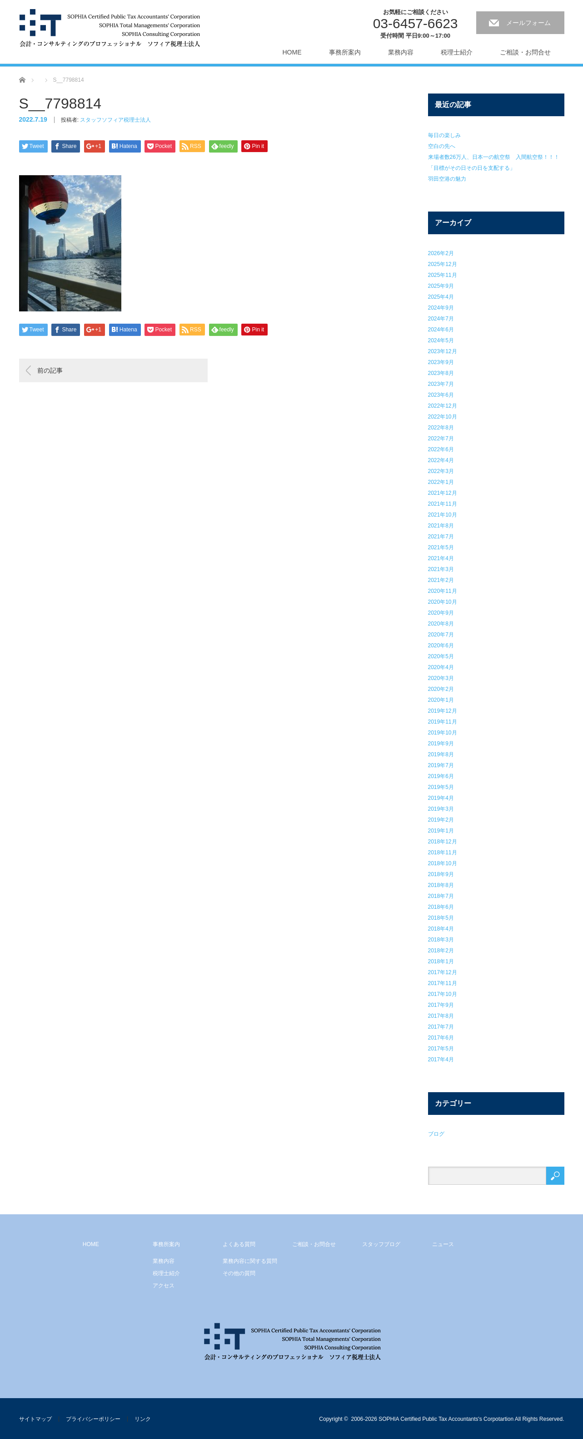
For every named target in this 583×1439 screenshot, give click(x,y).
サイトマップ (35, 1419)
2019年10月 (442, 732)
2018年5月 (441, 918)
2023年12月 (442, 351)
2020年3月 (441, 678)
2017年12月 (442, 972)
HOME (292, 52)
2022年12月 (442, 406)
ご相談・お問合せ (525, 52)
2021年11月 (442, 504)
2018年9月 (441, 874)
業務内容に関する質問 (250, 1261)
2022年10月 (442, 417)
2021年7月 (441, 536)
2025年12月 (442, 264)
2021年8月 (441, 525)
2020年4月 (441, 667)
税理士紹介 (457, 52)
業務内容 (401, 52)
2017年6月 (441, 1038)
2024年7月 (441, 318)
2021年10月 (442, 515)
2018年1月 (441, 961)
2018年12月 (442, 841)
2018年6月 (441, 907)
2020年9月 (441, 613)
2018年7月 (441, 896)
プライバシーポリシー (93, 1419)
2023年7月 (441, 384)
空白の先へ (441, 146)
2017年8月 (441, 1016)
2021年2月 (441, 580)
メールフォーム (528, 22)
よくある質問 (239, 1244)
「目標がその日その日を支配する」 (471, 168)
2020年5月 (441, 656)
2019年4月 (441, 798)
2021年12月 (442, 493)
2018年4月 (441, 929)
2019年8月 (441, 754)
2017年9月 (441, 1005)
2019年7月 (441, 765)
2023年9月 (441, 362)
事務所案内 (345, 52)
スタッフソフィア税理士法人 (115, 120)
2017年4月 (441, 1059)
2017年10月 (442, 994)
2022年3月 (441, 471)
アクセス (163, 1285)
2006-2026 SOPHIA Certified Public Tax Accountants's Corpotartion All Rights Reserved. (457, 1419)
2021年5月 (441, 547)
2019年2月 (441, 820)
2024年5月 (441, 340)
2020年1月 (441, 700)
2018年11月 (442, 852)
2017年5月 (441, 1048)
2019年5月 (441, 787)
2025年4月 (441, 297)
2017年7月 (441, 1027)
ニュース (443, 1244)
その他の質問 (239, 1273)
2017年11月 (442, 983)
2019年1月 (441, 831)
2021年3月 (441, 569)
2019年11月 (442, 722)
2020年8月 (441, 624)
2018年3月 (441, 939)
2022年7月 (441, 438)
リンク (143, 1419)
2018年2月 (441, 950)
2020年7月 (441, 634)
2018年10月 (442, 863)
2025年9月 (441, 286)
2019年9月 (441, 743)
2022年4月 (441, 460)
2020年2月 (441, 689)
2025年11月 (442, 275)
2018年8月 (441, 885)
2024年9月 (441, 308)
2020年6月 (441, 645)
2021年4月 (441, 558)
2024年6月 (441, 329)
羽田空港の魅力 (447, 179)
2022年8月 (441, 427)
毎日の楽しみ (444, 135)
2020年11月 (442, 591)
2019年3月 (441, 809)
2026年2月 (441, 253)
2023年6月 (441, 395)
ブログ (436, 1134)
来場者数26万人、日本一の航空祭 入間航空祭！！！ (493, 157)
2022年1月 (441, 482)
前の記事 (50, 370)
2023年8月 (441, 373)
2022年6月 (441, 449)
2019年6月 (441, 776)
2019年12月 (442, 711)
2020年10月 (442, 602)
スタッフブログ (381, 1244)
